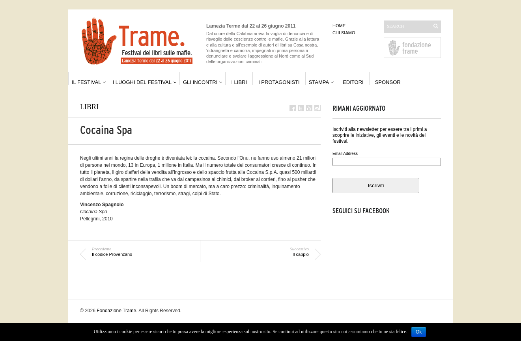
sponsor (388, 82)
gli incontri (200, 82)
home (338, 25)
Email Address (345, 153)
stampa (319, 82)
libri (89, 107)
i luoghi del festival (142, 82)
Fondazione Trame (116, 310)
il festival (86, 82)
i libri (239, 82)
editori (353, 82)
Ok (419, 332)
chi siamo (343, 32)
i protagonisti (279, 82)
